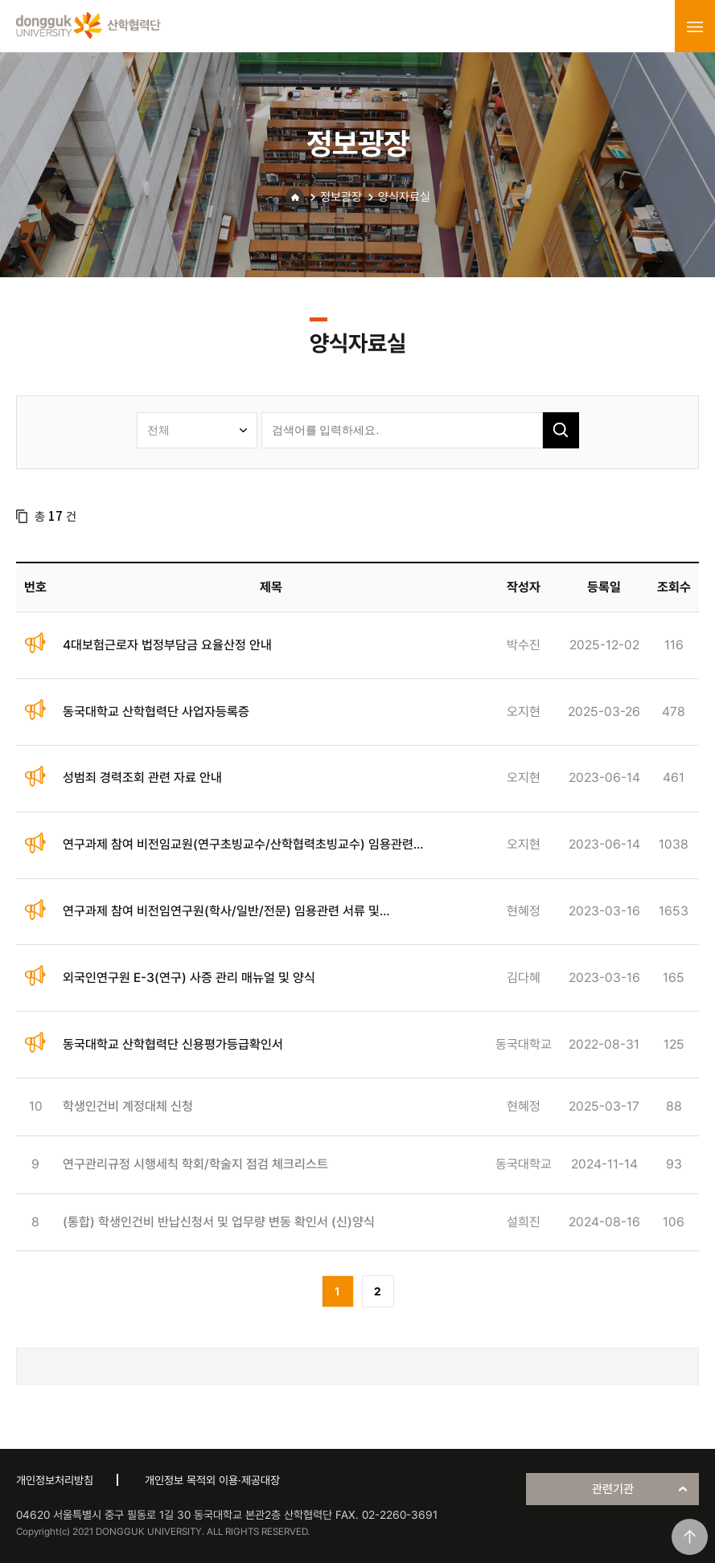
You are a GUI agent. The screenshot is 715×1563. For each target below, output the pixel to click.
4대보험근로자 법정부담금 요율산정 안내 (167, 645)
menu (695, 26)
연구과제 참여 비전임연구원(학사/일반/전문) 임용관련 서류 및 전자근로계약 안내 (221, 911)
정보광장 (341, 197)
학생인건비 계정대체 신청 (128, 1106)
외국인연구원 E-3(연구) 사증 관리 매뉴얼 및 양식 (189, 977)
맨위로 (690, 1537)
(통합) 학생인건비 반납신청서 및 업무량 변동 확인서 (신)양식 (219, 1222)
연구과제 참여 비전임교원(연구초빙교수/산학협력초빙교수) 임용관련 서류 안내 (238, 845)
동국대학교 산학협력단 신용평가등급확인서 (173, 1044)
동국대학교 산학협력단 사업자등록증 (156, 711)
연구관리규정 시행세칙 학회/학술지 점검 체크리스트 (195, 1164)
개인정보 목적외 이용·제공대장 (212, 1480)
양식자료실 (404, 197)
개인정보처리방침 (54, 1480)
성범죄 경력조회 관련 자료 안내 (142, 777)
